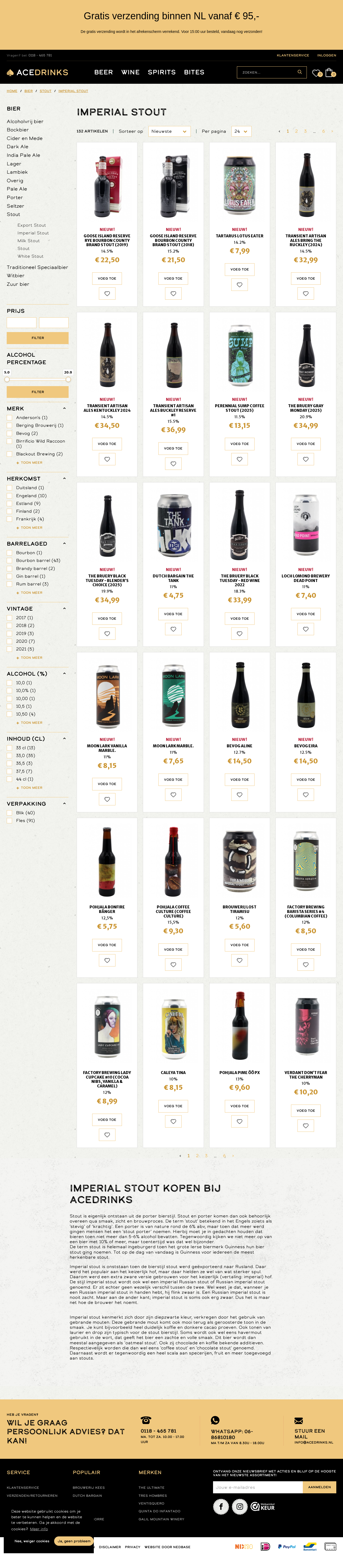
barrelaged (27, 543)
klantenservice (293, 55)
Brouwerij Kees (89, 1488)
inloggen (326, 55)
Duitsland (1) (30, 487)
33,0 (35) (25, 755)
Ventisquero (151, 1503)
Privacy (132, 1547)
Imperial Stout (33, 233)
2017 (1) (24, 617)
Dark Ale (17, 146)
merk (15, 408)
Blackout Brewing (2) (39, 453)
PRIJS (16, 311)
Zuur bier (18, 284)
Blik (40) (25, 812)
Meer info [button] (39, 1529)
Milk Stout (28, 240)
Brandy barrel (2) (35, 568)
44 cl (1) (24, 779)
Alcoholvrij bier (25, 121)
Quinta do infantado (159, 1511)
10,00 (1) (25, 698)
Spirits (162, 72)
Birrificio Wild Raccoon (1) (40, 444)
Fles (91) (25, 820)
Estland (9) (28, 503)
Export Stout (31, 225)
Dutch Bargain (87, 1496)
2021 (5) (25, 649)
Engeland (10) (31, 495)
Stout (13, 214)
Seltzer (15, 206)
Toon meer (31, 462)
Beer (103, 72)
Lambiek (17, 172)
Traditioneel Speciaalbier (37, 267)
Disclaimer (110, 1547)
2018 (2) (25, 625)
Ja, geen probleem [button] (74, 1541)
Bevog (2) (27, 433)
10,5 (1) (24, 706)
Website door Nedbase (167, 1547)
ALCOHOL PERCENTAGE (26, 358)
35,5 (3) (24, 763)
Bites (194, 72)
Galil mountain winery (161, 1519)
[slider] (7, 379)
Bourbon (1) (29, 552)
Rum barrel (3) (32, 584)
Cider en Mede (25, 138)
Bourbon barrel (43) (38, 560)
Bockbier (18, 129)
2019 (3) (25, 633)
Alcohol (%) (27, 673)
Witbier (16, 275)
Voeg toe (107, 278)
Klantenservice (23, 1488)
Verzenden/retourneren (32, 1496)
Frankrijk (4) (30, 518)
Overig (15, 180)
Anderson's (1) (31, 417)
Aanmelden (319, 1487)
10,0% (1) (26, 690)
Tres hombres (153, 1496)
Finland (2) (28, 511)
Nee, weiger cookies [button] (31, 1541)
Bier (14, 108)
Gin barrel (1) (30, 576)
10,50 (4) (25, 714)
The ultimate (152, 1488)
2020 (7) (25, 641)
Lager (14, 163)
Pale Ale (17, 188)
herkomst (23, 478)
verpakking (26, 804)
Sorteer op (131, 131)
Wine (130, 72)
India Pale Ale (23, 155)
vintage (20, 608)
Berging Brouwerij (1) (40, 425)
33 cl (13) (25, 747)
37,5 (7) (24, 771)
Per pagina (214, 131)
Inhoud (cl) (26, 739)
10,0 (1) (24, 682)
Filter (38, 338)
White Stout (30, 256)
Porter (15, 197)
